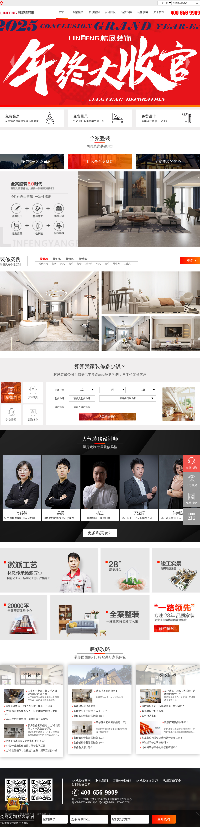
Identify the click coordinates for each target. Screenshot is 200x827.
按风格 (44, 258)
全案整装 (77, 12)
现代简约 (43, 263)
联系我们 (102, 780)
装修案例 (94, 12)
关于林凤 (158, 12)
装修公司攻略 (122, 780)
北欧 (54, 263)
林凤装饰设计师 (147, 780)
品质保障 (126, 12)
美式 (62, 263)
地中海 (116, 263)
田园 (136, 263)
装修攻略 (142, 12)
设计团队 (110, 12)
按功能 (83, 258)
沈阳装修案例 (172, 780)
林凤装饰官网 (81, 780)
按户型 (57, 258)
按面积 (70, 258)
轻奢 (79, 263)
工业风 (127, 263)
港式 (71, 263)
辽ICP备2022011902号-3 (84, 802)
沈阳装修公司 (81, 784)
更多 (190, 260)
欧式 (107, 263)
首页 (62, 12)
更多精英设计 (100, 533)
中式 (98, 263)
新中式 (89, 263)
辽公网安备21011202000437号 (114, 802)
